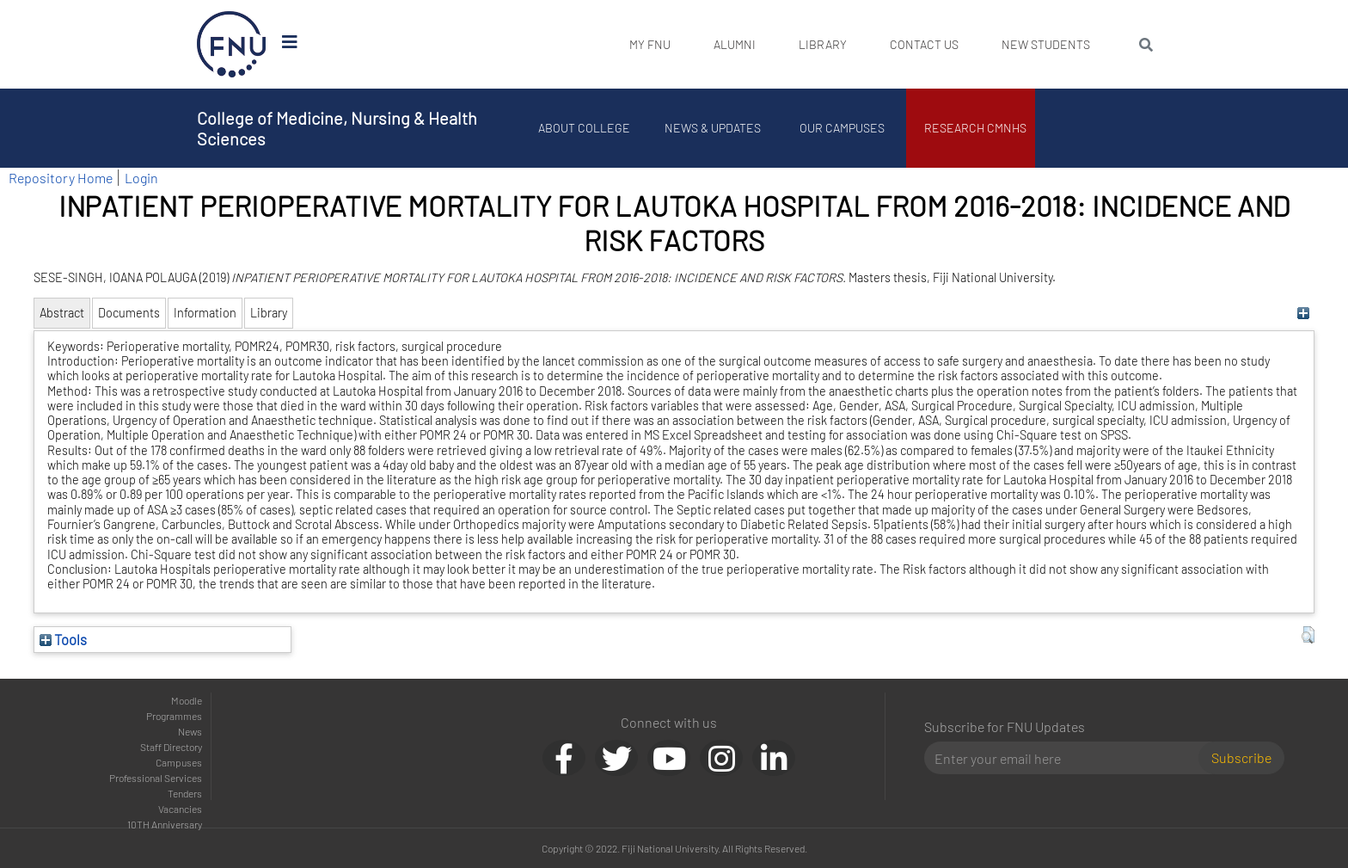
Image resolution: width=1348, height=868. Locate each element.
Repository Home (61, 177)
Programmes (174, 716)
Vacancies (180, 809)
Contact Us (924, 44)
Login (141, 177)
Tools (63, 639)
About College (584, 127)
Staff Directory (171, 747)
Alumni (735, 44)
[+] (1303, 312)
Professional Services (155, 778)
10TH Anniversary (164, 824)
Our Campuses (842, 127)
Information (205, 312)
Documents (129, 312)
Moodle (186, 700)
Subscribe (1241, 757)
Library (823, 44)
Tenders (185, 793)
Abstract (62, 312)
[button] (1308, 634)
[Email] (1068, 758)
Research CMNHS (975, 127)
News (190, 731)
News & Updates (713, 127)
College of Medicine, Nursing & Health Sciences (337, 128)
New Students (1046, 44)
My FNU (650, 44)
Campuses (179, 762)
